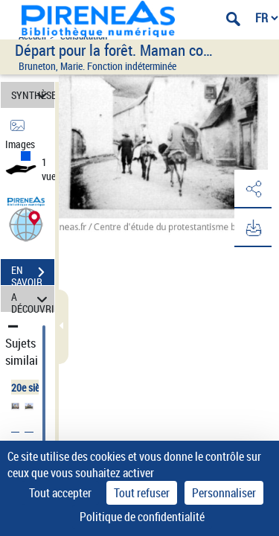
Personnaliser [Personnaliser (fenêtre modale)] (224, 493)
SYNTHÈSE (32, 95)
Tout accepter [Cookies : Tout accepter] (60, 493)
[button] (26, 224)
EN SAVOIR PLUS (32, 274)
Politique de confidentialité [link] (142, 516)
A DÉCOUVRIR (32, 299)
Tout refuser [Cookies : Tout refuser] (142, 493)
